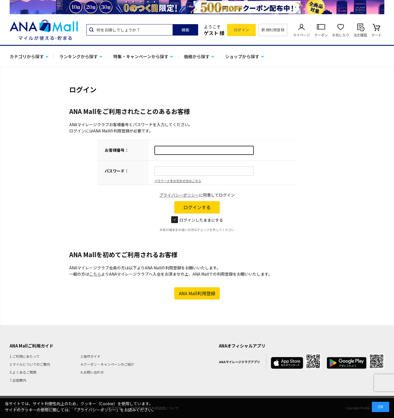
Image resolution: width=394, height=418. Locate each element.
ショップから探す (242, 56)
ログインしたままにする (197, 220)
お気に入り (340, 34)
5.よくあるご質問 (23, 372)
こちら (95, 274)
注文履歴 (360, 34)
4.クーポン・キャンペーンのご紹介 (107, 364)
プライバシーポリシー (179, 195)
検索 (185, 30)
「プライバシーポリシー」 (96, 410)
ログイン (241, 29)
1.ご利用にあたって (24, 356)
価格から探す (196, 56)
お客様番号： (117, 150)
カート (376, 34)
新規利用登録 (272, 29)
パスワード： (117, 171)
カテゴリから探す (27, 56)
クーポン (321, 34)
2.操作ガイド (90, 356)
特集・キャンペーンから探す (140, 56)
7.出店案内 (18, 380)
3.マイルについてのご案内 (30, 364)
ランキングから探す (78, 56)
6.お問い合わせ (92, 372)
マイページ (301, 34)
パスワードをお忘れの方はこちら (177, 180)
